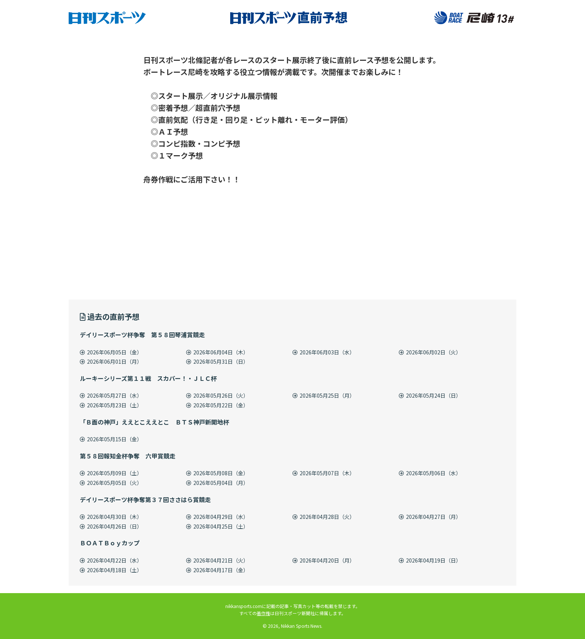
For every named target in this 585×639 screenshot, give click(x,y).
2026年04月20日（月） (323, 560)
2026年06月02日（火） (430, 352)
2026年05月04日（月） (217, 482)
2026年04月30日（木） (111, 516)
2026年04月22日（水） (111, 560)
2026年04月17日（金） (217, 570)
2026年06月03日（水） (323, 352)
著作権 (263, 613)
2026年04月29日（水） (217, 516)
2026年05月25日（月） (323, 395)
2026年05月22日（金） (217, 405)
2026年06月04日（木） (217, 352)
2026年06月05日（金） (111, 352)
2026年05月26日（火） (217, 395)
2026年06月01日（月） (111, 361)
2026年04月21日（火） (217, 560)
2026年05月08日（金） (217, 473)
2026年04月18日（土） (111, 570)
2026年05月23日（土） (111, 405)
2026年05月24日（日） (430, 395)
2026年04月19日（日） (430, 560)
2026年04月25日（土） (217, 526)
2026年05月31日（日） (217, 361)
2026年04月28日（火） (323, 516)
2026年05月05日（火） (111, 482)
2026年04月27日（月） (430, 516)
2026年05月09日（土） (111, 473)
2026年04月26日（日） (111, 526)
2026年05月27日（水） (111, 395)
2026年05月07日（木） (323, 473)
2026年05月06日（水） (430, 473)
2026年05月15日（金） (111, 439)
